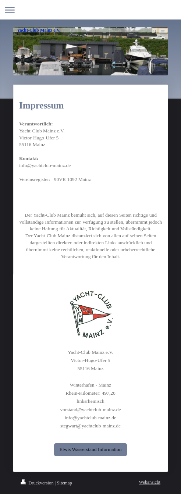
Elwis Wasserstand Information (91, 449)
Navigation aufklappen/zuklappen (90, 10)
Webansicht (149, 482)
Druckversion (38, 483)
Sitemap (64, 483)
